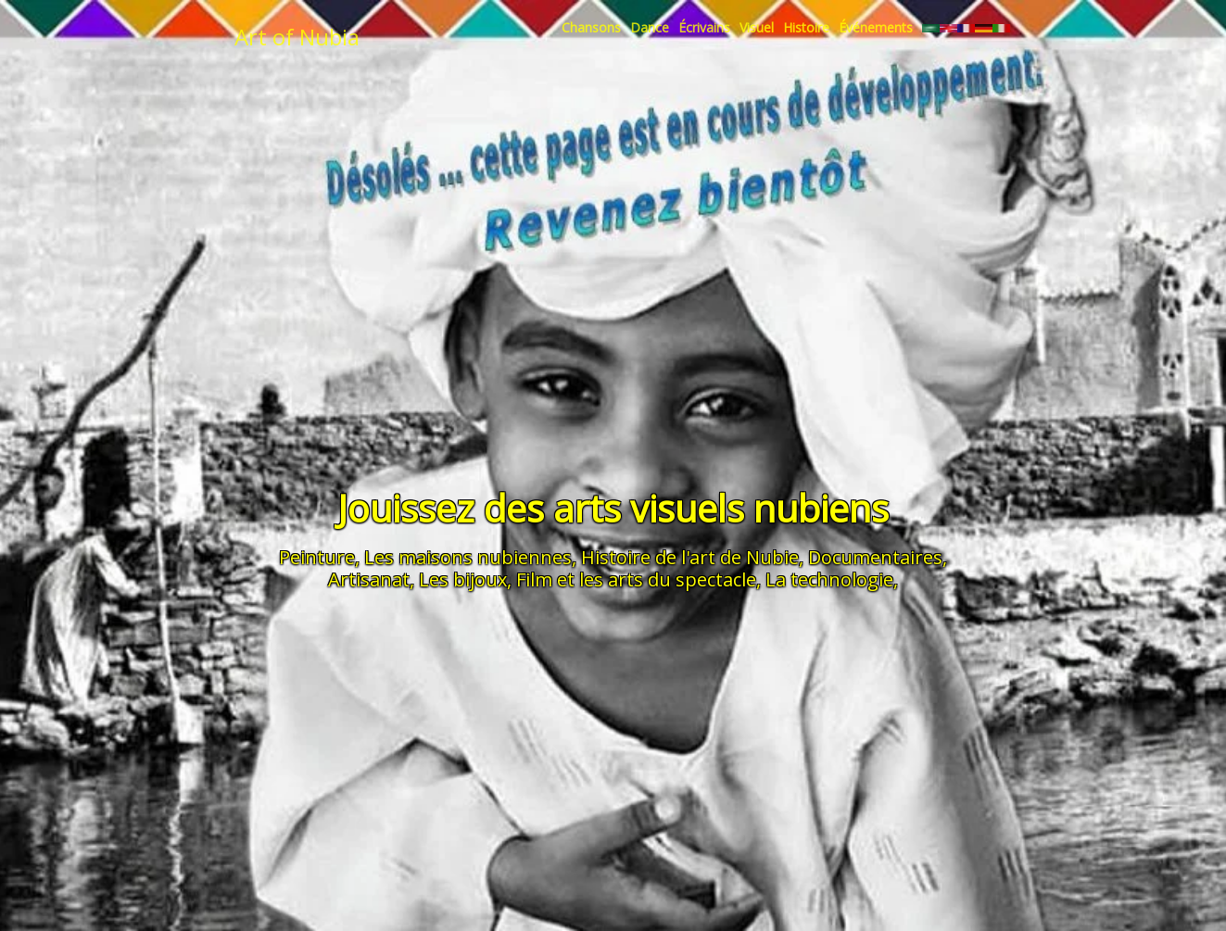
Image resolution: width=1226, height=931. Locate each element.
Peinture (317, 557)
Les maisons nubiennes (468, 557)
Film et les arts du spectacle (636, 579)
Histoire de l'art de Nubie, (692, 557)
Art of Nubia (297, 36)
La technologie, (831, 579)
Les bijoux (463, 579)
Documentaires (875, 557)
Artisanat (369, 579)
